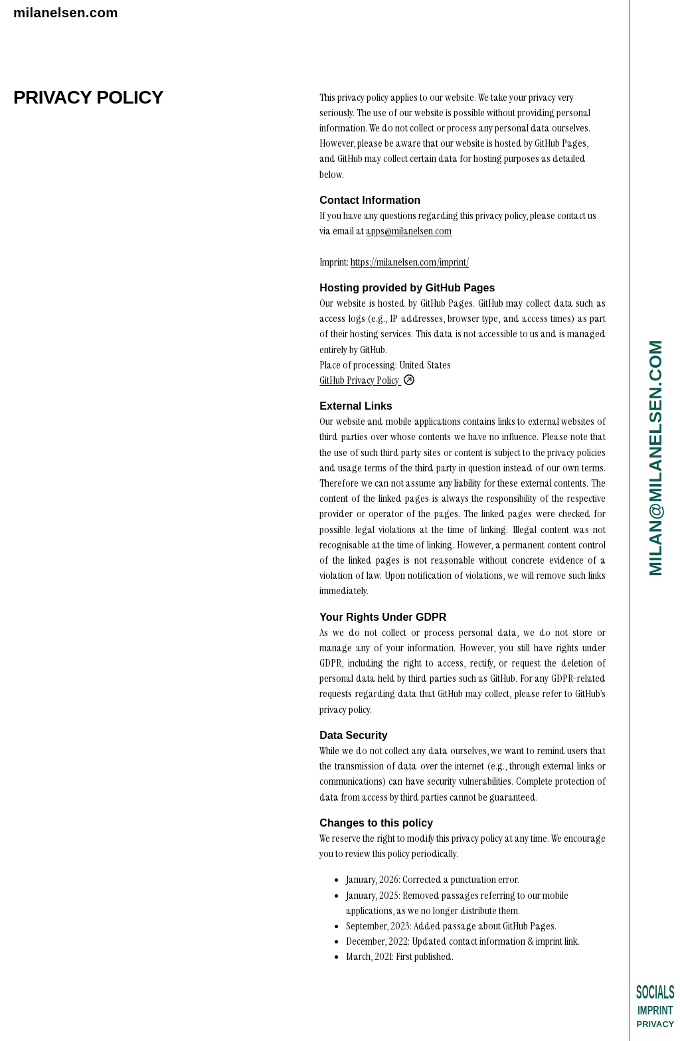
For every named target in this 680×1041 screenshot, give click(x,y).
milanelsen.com (65, 13)
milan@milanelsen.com (655, 458)
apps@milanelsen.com (409, 231)
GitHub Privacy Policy (366, 380)
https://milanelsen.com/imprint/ (410, 262)
